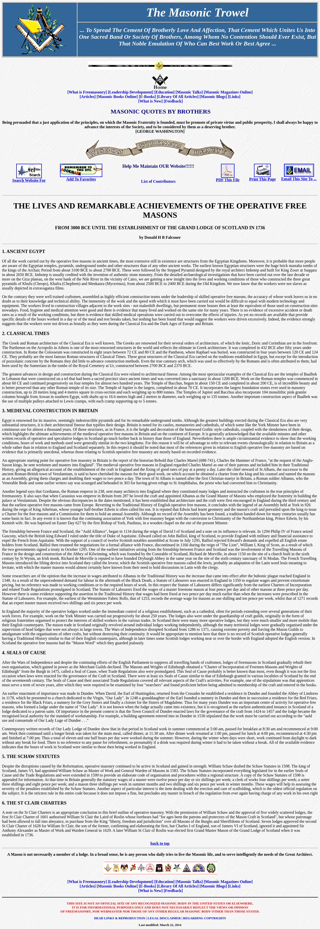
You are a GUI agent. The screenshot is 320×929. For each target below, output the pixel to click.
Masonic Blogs (213, 96)
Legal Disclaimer (164, 918)
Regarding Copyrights (204, 918)
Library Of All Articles (177, 96)
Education (164, 92)
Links (234, 96)
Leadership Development (130, 92)
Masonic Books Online (117, 96)
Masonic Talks (189, 92)
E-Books (147, 96)
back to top (160, 843)
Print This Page (262, 179)
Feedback (173, 101)
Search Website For (29, 180)
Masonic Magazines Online (228, 92)
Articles (87, 96)
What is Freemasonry (87, 92)
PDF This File (228, 180)
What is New (150, 101)
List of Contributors (158, 181)
